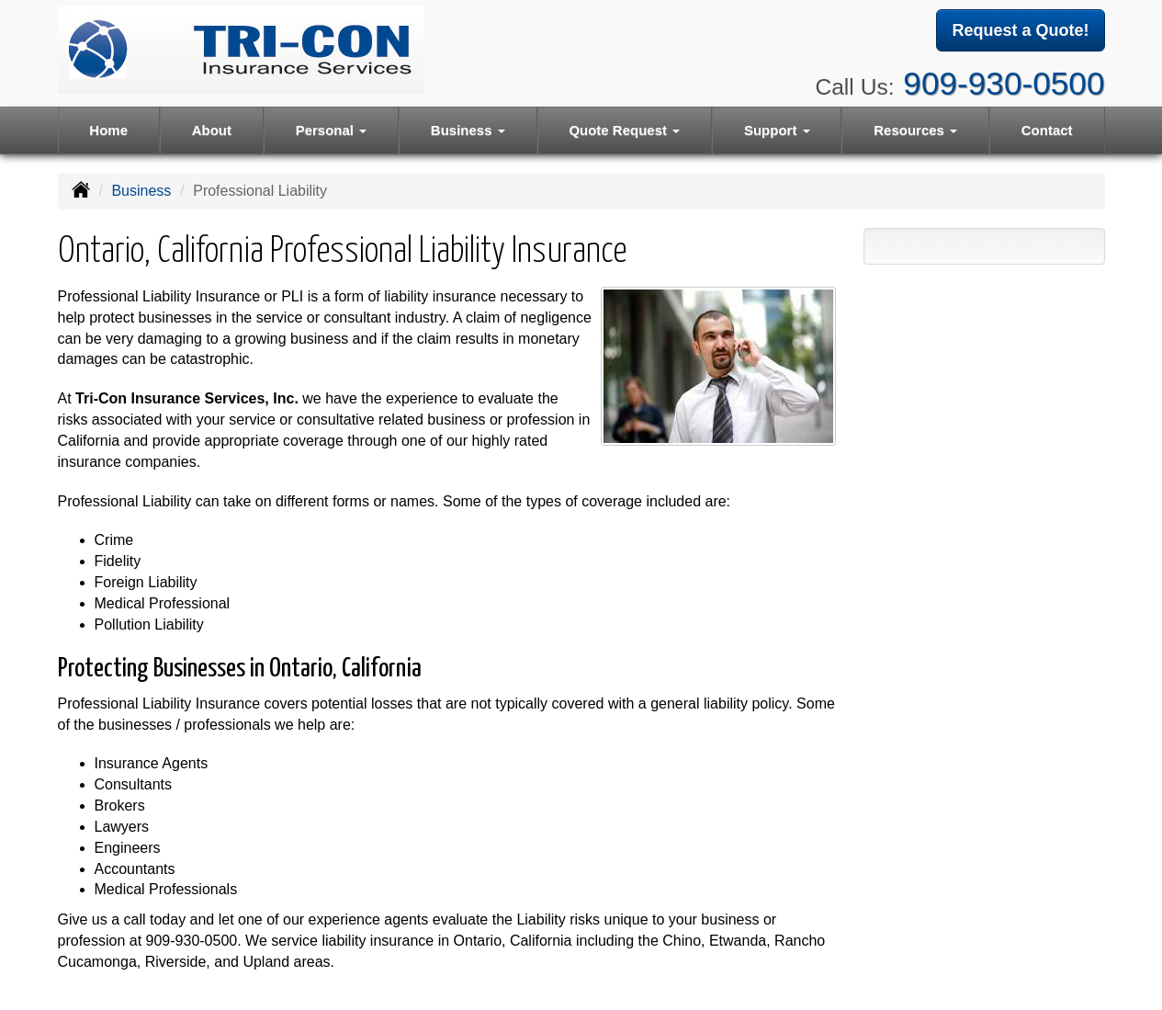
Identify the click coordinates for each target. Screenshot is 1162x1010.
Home (108, 130)
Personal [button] (331, 130)
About (211, 130)
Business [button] (468, 130)
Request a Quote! (1020, 30)
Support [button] (777, 130)
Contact (1047, 130)
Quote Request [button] (624, 130)
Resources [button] (915, 130)
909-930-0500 (1003, 83)
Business (141, 191)
